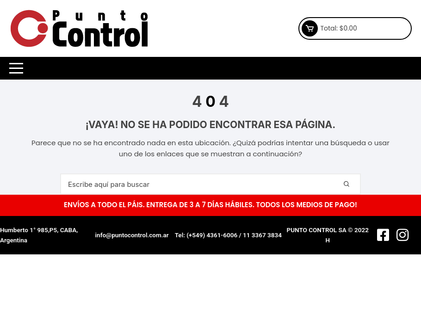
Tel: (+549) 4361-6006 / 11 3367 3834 (228, 235)
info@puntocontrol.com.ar (132, 235)
